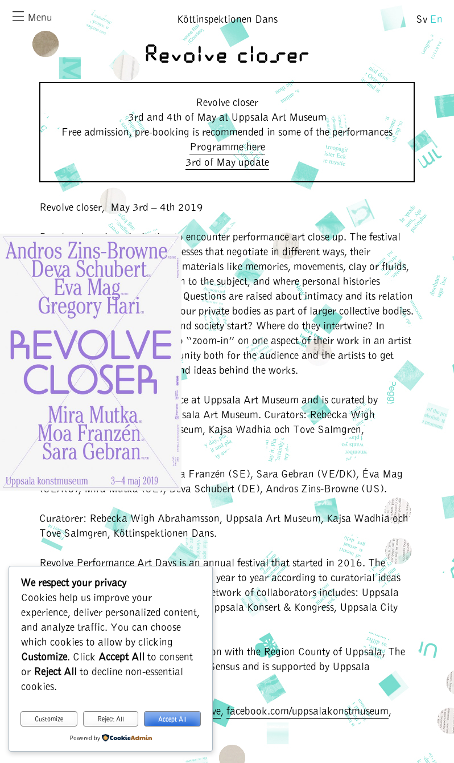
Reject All (110, 719)
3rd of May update (227, 161)
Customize (49, 719)
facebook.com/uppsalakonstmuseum (307, 710)
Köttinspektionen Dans (227, 18)
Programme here (227, 146)
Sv (421, 18)
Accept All (172, 719)
